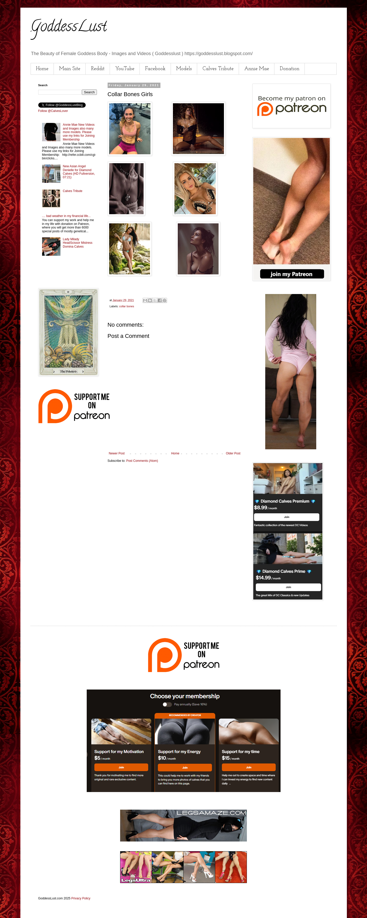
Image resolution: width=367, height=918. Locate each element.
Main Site (69, 68)
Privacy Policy (81, 898)
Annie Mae (256, 68)
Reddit (98, 68)
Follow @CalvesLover (53, 111)
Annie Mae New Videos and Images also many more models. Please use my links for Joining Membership (79, 132)
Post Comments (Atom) (142, 461)
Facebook (155, 68)
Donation (289, 68)
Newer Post (117, 453)
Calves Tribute (218, 68)
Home (42, 68)
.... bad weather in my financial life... (66, 216)
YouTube (124, 68)
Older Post (233, 453)
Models (184, 68)
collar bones (126, 306)
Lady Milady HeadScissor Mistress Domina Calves (77, 242)
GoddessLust (69, 28)
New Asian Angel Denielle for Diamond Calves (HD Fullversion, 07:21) (79, 171)
